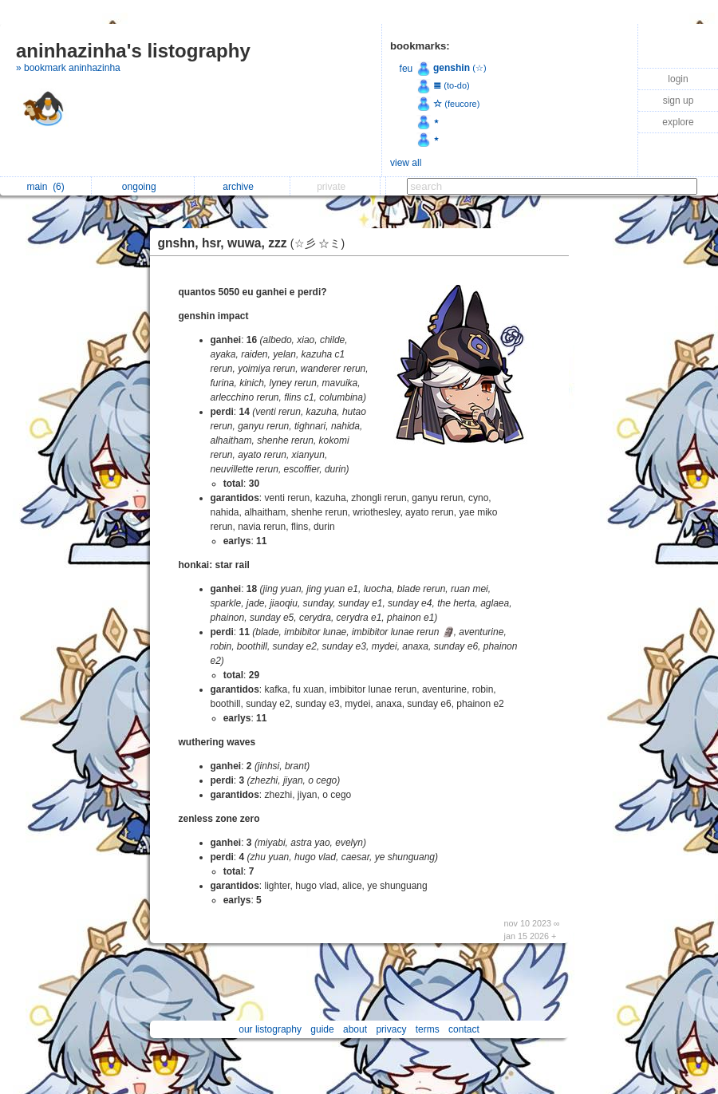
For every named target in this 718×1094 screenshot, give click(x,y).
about (355, 1029)
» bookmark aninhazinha (68, 67)
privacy (391, 1029)
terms (428, 1029)
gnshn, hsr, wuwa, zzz (255, 243)
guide (321, 1029)
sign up (678, 100)
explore (677, 122)
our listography (270, 1029)
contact (463, 1029)
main (45, 186)
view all (405, 162)
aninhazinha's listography (133, 50)
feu (406, 68)
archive (242, 186)
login (678, 79)
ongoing (143, 186)
